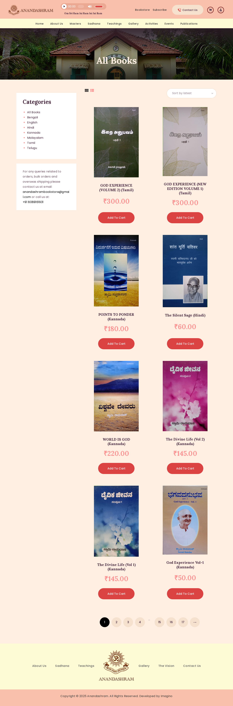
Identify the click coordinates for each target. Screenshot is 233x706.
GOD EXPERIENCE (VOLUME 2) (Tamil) (116, 187)
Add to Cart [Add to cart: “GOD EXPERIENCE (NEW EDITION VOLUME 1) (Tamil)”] (185, 218)
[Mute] (90, 6)
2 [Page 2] (116, 622)
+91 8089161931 (33, 202)
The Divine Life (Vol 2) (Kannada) (185, 441)
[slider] (81, 6)
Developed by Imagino (156, 696)
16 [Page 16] (171, 622)
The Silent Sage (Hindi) (185, 315)
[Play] (64, 6)
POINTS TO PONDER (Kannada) (116, 316)
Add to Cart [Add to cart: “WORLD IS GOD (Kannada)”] (116, 468)
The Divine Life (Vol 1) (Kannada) (116, 567)
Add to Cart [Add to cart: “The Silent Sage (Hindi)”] (185, 344)
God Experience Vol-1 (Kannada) (185, 564)
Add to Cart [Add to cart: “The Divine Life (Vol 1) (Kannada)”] (116, 594)
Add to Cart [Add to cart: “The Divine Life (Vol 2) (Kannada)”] (185, 468)
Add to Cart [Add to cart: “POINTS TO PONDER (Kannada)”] (116, 344)
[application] (81, 7)
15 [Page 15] (159, 622)
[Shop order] (192, 93)
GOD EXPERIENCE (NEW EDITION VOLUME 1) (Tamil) (185, 188)
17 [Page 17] (183, 622)
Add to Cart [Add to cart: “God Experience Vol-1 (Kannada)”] (185, 594)
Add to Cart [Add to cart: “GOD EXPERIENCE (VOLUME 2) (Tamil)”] (116, 218)
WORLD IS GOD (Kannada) (116, 441)
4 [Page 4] (140, 622)
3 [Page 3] (128, 622)
